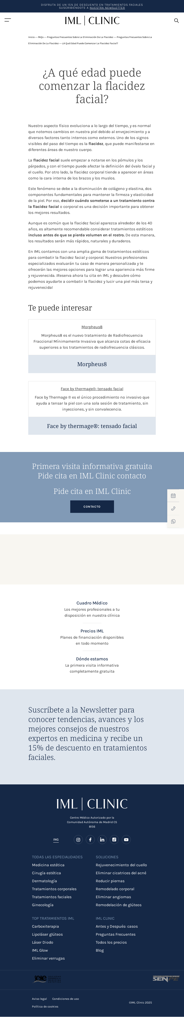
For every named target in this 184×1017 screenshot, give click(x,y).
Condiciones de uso (65, 999)
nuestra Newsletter (107, 7)
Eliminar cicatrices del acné (121, 873)
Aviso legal (39, 999)
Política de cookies (45, 1007)
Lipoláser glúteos (47, 934)
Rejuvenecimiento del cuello (121, 865)
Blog (100, 950)
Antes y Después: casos (117, 926)
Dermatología (44, 881)
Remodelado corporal (115, 889)
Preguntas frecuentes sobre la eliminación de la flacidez (80, 37)
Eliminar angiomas (113, 897)
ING (56, 840)
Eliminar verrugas (48, 958)
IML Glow (40, 950)
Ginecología (43, 905)
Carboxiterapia (45, 926)
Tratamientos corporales (54, 889)
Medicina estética (48, 865)
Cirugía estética (46, 873)
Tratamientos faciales (52, 897)
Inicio (31, 37)
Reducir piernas (110, 881)
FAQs (41, 37)
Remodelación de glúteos (119, 905)
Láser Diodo (42, 942)
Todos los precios (111, 942)
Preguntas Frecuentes (116, 934)
